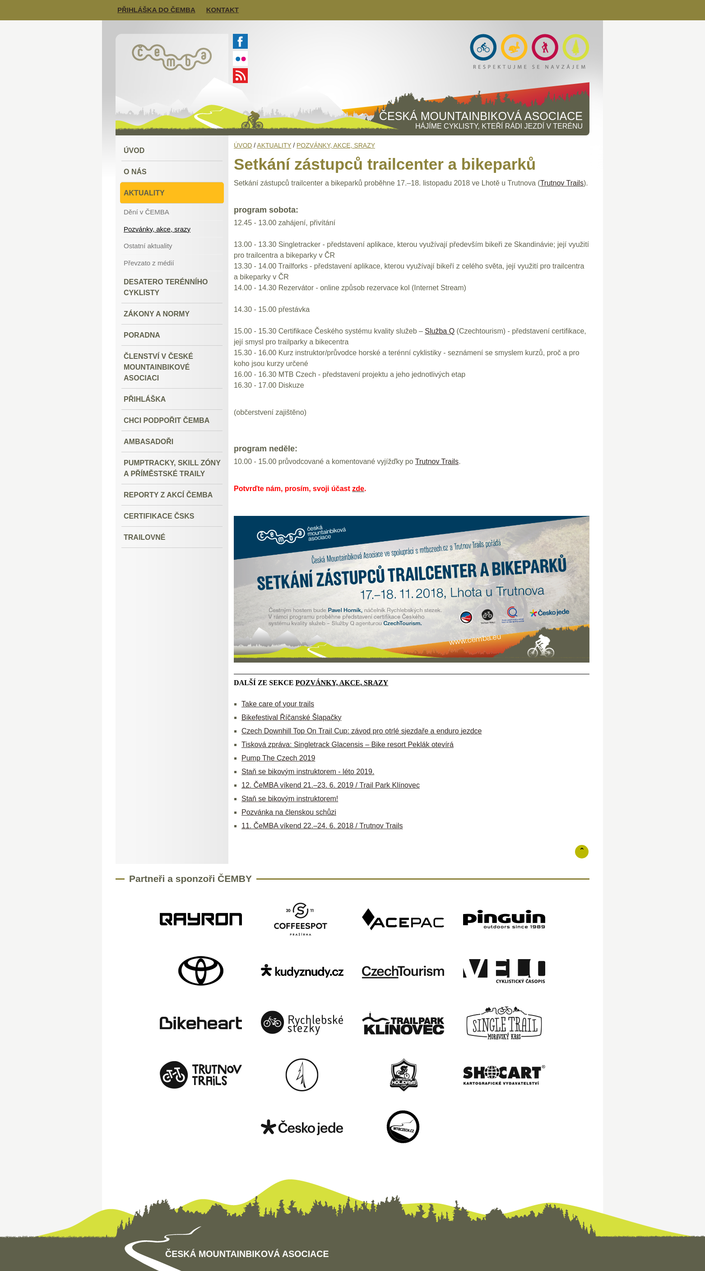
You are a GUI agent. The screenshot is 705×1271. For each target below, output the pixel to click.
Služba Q (440, 331)
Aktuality (274, 145)
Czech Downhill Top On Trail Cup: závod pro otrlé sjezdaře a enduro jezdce (361, 731)
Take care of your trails (277, 704)
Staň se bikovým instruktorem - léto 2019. (307, 771)
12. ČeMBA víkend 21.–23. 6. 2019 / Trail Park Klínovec (330, 785)
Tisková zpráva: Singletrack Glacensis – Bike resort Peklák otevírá (347, 744)
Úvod (243, 145)
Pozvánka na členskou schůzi (288, 812)
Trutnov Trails (562, 183)
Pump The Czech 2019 (278, 758)
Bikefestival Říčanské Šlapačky (291, 717)
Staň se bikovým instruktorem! (289, 798)
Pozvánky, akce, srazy (336, 145)
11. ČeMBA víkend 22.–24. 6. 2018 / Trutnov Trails (322, 826)
